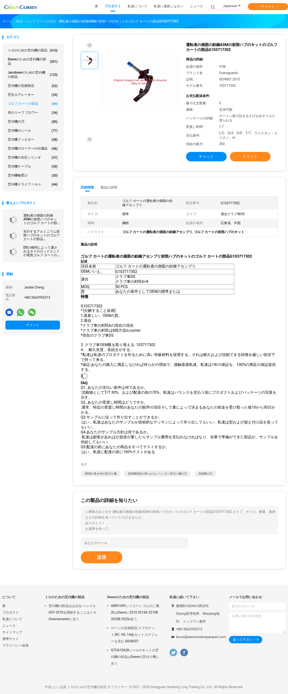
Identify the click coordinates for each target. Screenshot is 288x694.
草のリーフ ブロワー (33, 112)
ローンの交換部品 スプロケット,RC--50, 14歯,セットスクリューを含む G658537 (134, 634)
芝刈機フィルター (33, 139)
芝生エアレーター (33, 94)
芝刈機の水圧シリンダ (33, 157)
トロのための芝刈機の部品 (33, 50)
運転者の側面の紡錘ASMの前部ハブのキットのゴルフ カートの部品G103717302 (40, 219)
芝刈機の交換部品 (33, 86)
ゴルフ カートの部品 (33, 103)
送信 (101, 557)
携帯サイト (10, 639)
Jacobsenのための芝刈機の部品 (33, 75)
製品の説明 (109, 187)
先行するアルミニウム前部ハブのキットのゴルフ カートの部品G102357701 (41, 235)
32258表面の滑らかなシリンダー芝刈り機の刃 (157, 473)
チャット (268, 6)
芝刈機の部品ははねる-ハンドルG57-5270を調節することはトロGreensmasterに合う (72, 612)
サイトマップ (12, 632)
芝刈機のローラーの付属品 (33, 148)
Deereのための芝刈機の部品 (33, 61)
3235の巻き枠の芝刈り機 (101, 473)
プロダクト (10, 612)
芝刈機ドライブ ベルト (33, 184)
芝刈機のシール (33, 130)
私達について (12, 619)
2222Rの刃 (205, 473)
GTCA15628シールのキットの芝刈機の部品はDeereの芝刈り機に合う (135, 656)
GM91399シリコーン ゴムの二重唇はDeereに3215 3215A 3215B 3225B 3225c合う (135, 612)
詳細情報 (87, 187)
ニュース (9, 625)
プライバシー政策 (15, 645)
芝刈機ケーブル (33, 166)
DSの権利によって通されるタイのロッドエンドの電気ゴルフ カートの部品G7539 (41, 251)
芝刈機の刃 (33, 121)
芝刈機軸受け (33, 175)
